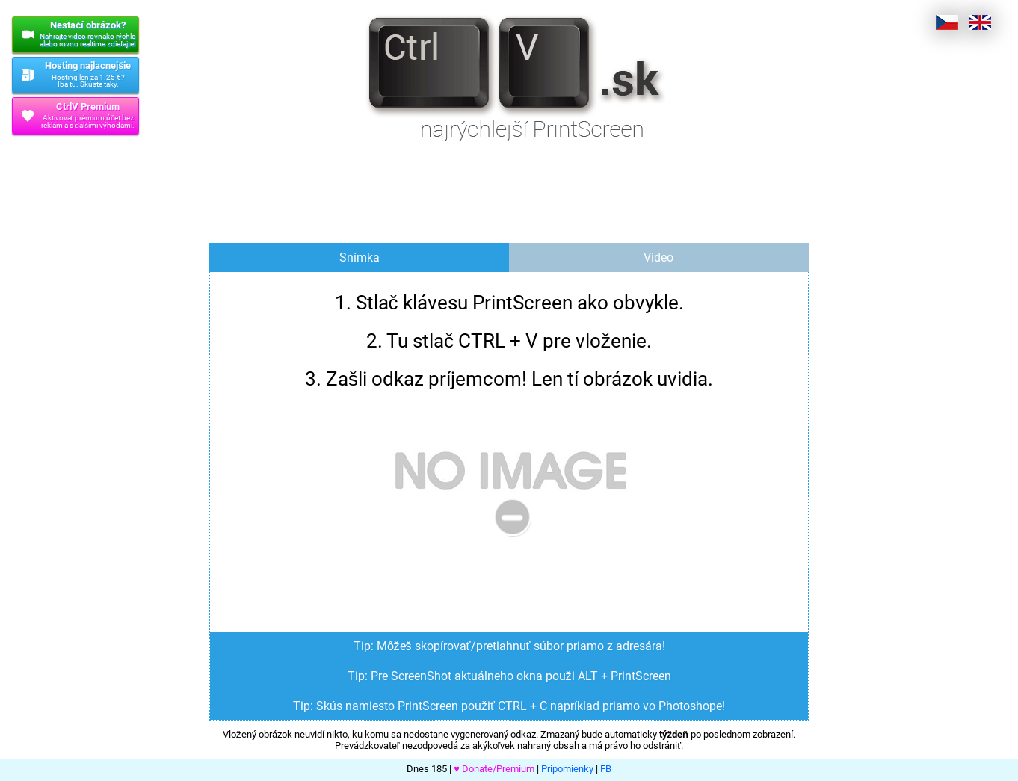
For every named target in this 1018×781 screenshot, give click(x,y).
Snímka (359, 257)
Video (658, 257)
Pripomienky (567, 768)
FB (605, 768)
